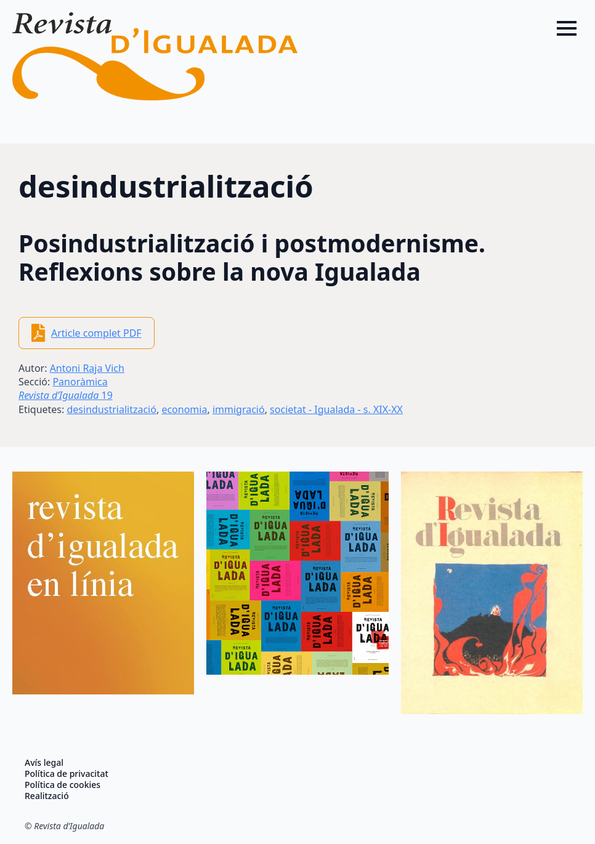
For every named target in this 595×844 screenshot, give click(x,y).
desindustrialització (111, 409)
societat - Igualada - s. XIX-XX (336, 409)
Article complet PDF (96, 333)
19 (65, 395)
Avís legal (44, 762)
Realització (47, 796)
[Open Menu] (567, 28)
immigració (238, 409)
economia (184, 409)
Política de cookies (62, 784)
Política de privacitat (66, 773)
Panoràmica (79, 381)
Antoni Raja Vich (87, 368)
